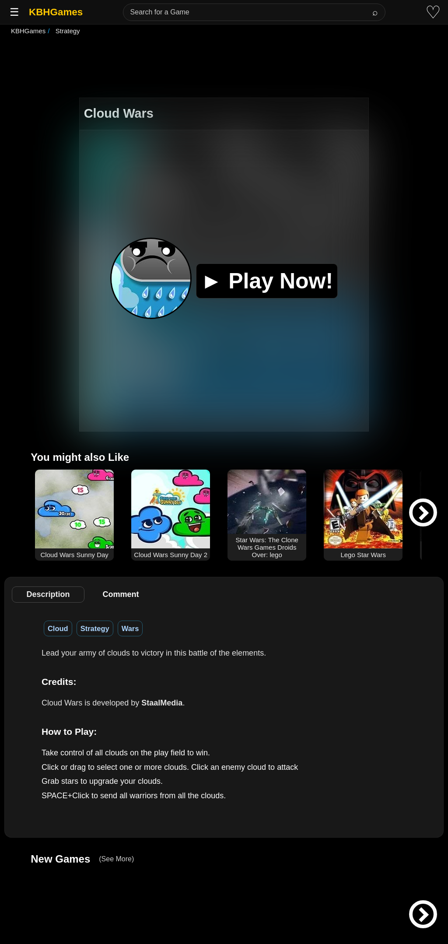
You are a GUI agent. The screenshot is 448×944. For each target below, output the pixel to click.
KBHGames (56, 12)
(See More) (116, 859)
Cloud (58, 628)
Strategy (94, 628)
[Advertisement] (224, 67)
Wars (130, 628)
